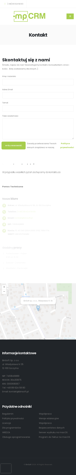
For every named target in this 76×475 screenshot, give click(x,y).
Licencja (6, 423)
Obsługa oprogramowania (16, 437)
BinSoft (28, 464)
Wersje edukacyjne (49, 418)
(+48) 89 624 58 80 (13, 4)
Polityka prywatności (13, 418)
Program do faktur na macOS (54, 437)
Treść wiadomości (10, 116)
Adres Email (7, 89)
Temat (5, 103)
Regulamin (7, 413)
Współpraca (45, 413)
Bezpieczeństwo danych (52, 427)
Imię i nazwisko (9, 76)
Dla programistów (11, 427)
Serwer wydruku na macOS (53, 432)
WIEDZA (6, 432)
